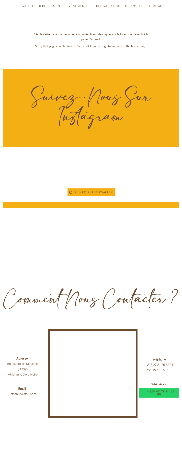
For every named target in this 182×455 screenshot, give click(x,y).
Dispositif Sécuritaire (143, 434)
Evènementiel (79, 6)
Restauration (108, 6)
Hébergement (50, 6)
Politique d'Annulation (69, 434)
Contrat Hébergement (106, 434)
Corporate (135, 6)
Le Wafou (25, 6)
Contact (156, 6)
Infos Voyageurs (35, 434)
